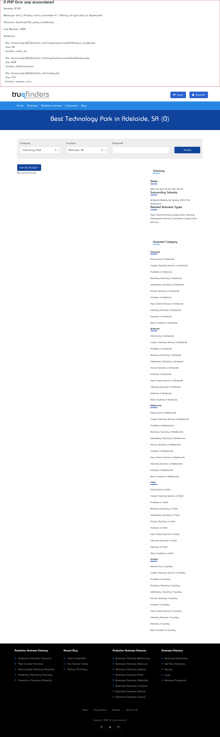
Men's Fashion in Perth (161, 553)
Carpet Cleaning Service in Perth (166, 496)
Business (32, 106)
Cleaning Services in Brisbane (165, 387)
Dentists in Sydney (160, 624)
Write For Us (132, 710)
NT (182, 189)
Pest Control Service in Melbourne (167, 457)
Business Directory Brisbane (130, 664)
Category (25, 143)
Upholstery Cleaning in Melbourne (167, 438)
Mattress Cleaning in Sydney (165, 586)
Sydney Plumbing (75, 669)
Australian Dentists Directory (33, 658)
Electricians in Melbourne (163, 413)
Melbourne (155, 406)
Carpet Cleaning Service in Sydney (168, 573)
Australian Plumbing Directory (33, 675)
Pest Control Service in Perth (164, 534)
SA (166, 189)
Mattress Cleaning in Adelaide (166, 278)
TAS (178, 189)
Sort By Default (28, 167)
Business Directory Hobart (129, 691)
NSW (152, 189)
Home (20, 106)
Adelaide (155, 252)
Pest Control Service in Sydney (166, 611)
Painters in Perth (158, 528)
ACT (170, 189)
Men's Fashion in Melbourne (164, 477)
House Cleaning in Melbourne (165, 445)
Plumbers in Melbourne (162, 426)
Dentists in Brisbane (160, 393)
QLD (162, 189)
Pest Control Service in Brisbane (166, 381)
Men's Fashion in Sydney (163, 630)
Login (166, 675)
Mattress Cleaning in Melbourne (166, 432)
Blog (84, 106)
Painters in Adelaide (161, 297)
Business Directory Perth (128, 675)
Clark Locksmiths (75, 658)
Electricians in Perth (160, 490)
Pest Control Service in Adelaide (166, 304)
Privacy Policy (100, 710)
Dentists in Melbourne (161, 470)
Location (71, 143)
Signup (167, 669)
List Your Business (173, 664)
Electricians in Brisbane (162, 336)
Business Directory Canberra (130, 686)
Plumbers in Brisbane (161, 349)
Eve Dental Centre (76, 664)
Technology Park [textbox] (39, 150)
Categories (71, 106)
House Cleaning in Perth (162, 521)
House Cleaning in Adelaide (164, 291)
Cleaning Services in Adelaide (165, 310)
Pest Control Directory (29, 664)
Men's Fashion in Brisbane (163, 400)
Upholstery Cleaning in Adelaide (167, 285)
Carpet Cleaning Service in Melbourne (169, 419)
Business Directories (175, 658)
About (85, 710)
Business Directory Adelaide (130, 680)
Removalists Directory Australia (34, 669)
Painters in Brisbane (160, 374)
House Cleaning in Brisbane (164, 368)
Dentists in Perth (159, 547)
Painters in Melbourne (161, 451)
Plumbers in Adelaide (161, 272)
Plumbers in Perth (159, 502)
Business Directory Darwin (129, 697)
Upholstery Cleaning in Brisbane (166, 361)
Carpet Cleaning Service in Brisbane (168, 342)
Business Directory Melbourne (131, 658)
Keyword (118, 143)
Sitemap (116, 710)
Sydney (154, 559)
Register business (51, 106)
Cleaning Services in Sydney (164, 617)
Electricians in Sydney (161, 566)
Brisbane (155, 329)
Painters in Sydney (160, 605)
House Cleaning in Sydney (163, 598)
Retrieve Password (174, 680)
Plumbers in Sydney (160, 579)
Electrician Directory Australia (33, 680)
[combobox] (40, 150)
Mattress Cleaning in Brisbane (166, 355)
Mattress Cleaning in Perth (164, 509)
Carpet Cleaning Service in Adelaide (169, 266)
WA (174, 189)
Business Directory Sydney (129, 669)
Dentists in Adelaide (161, 317)
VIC (157, 189)
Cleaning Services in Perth (163, 541)
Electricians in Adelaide (162, 259)
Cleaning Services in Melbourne (166, 464)
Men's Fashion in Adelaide (164, 323)
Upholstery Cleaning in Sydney (166, 592)
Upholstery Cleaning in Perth (165, 515)
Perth (153, 482)
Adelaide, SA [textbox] (86, 150)
